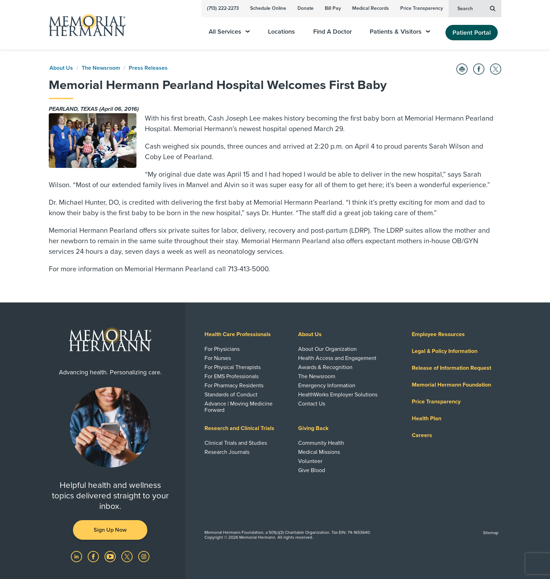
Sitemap (490, 532)
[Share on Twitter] (495, 69)
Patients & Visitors (400, 31)
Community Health (321, 443)
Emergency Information (326, 385)
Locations (281, 31)
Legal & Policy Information (444, 351)
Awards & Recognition (325, 367)
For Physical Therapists (232, 367)
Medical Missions (319, 452)
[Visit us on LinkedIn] (77, 556)
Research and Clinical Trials (239, 428)
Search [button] (476, 8)
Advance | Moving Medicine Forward (238, 407)
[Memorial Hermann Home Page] (84, 24)
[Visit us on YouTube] (111, 556)
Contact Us (311, 404)
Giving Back (313, 428)
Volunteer (310, 461)
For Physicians (222, 349)
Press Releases (148, 67)
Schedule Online (268, 8)
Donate (305, 8)
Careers (422, 435)
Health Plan (426, 418)
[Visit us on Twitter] (127, 556)
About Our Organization (327, 349)
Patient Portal (471, 32)
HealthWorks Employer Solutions (337, 394)
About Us (61, 67)
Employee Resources (438, 334)
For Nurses (217, 358)
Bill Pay (333, 8)
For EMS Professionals (231, 376)
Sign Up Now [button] (110, 529)
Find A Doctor (332, 31)
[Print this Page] (462, 69)
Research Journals (226, 452)
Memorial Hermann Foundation (451, 384)
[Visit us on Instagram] (143, 556)
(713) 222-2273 (223, 8)
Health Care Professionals (237, 334)
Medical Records (370, 8)
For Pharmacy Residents (233, 385)
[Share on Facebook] (478, 69)
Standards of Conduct (230, 394)
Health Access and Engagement (337, 358)
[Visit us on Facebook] (94, 556)
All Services (229, 31)
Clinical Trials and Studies (235, 443)
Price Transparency (421, 8)
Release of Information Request (451, 368)
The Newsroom (101, 67)
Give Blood (311, 470)
